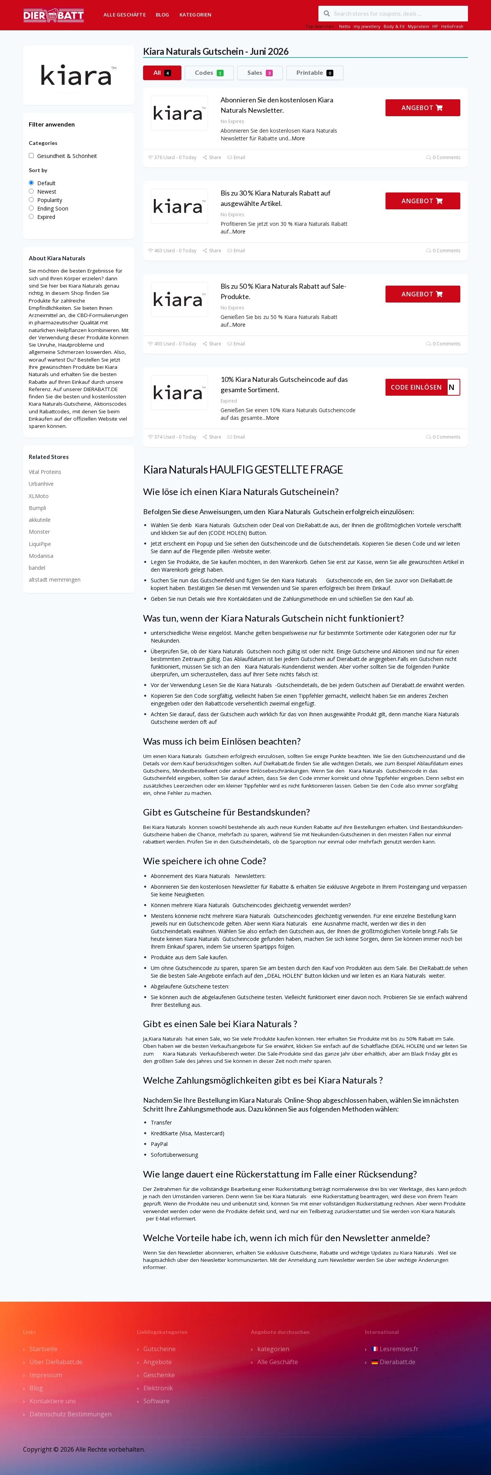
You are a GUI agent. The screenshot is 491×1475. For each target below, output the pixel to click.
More (298, 138)
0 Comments (443, 157)
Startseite (44, 1349)
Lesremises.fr (395, 1349)
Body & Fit (394, 26)
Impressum (46, 1375)
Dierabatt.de (393, 1362)
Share (211, 157)
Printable (315, 72)
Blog (163, 14)
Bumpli (37, 507)
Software (156, 1401)
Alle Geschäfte (125, 14)
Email (236, 157)
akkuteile (40, 519)
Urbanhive (41, 483)
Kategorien (196, 14)
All (162, 72)
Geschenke (159, 1375)
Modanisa (41, 555)
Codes (209, 72)
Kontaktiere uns (53, 1401)
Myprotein (418, 26)
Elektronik (158, 1388)
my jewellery (367, 26)
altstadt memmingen (55, 579)
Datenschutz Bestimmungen (71, 1414)
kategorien (273, 1349)
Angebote (157, 1362)
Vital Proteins (45, 471)
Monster (39, 531)
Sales (260, 72)
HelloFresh (452, 26)
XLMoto (39, 496)
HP (435, 26)
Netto (345, 26)
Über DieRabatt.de (56, 1362)
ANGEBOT (422, 108)
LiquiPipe (40, 544)
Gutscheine (159, 1349)
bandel (37, 567)
